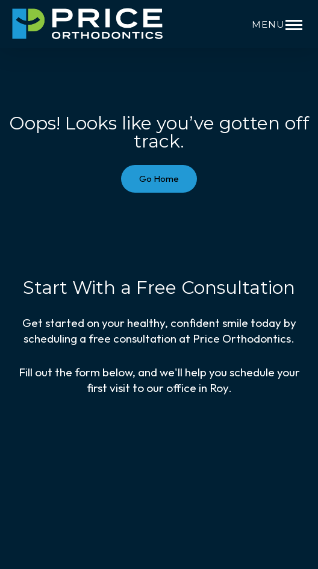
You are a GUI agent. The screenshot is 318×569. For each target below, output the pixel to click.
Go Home (159, 178)
